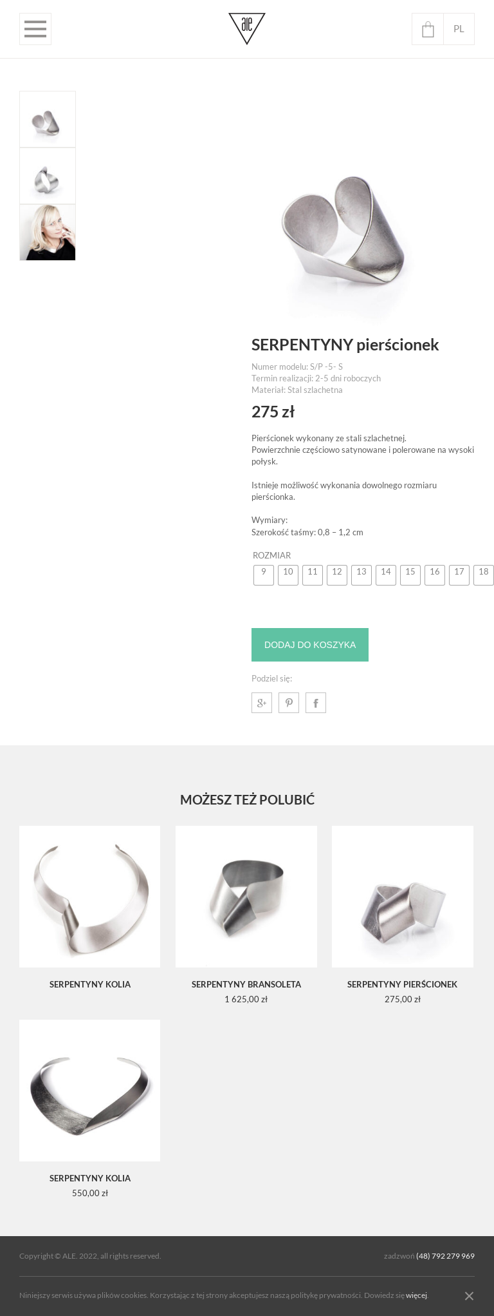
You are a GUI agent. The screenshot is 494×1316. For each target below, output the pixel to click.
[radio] (263, 575)
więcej (416, 1295)
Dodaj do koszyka (310, 645)
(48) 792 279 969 (445, 1256)
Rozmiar (272, 555)
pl (458, 28)
